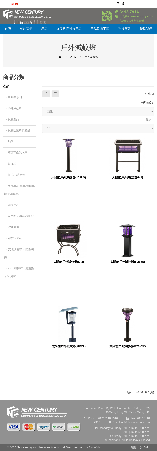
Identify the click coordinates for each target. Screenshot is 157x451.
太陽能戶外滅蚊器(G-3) (68, 261)
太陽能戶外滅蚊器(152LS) (68, 177)
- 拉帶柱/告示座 (14, 174)
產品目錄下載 (99, 28)
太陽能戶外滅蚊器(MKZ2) (69, 346)
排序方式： (147, 102)
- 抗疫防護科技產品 (17, 130)
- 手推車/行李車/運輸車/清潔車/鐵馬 (19, 189)
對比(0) (149, 93)
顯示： (150, 119)
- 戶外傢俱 (11, 227)
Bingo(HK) (95, 447)
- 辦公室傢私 (13, 238)
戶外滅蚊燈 (91, 57)
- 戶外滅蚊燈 (13, 108)
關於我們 (26, 28)
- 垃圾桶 (10, 163)
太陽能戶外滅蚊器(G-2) (127, 177)
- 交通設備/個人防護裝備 (19, 253)
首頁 (8, 28)
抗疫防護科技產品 (69, 28)
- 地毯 (8, 141)
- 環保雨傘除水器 (15, 152)
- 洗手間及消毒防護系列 (20, 216)
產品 (44, 28)
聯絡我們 (146, 28)
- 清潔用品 (11, 204)
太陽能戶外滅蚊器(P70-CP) (127, 346)
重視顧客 (124, 28)
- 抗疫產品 (11, 119)
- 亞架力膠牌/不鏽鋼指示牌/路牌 (19, 272)
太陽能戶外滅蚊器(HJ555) (127, 261)
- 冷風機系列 (13, 97)
